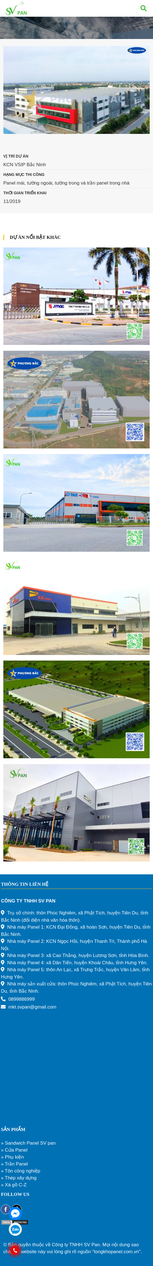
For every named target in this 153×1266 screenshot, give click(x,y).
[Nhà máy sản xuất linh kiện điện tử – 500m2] (76, 813)
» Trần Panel (14, 1164)
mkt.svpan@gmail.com (32, 1007)
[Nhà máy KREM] (76, 606)
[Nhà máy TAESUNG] (76, 503)
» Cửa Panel (14, 1150)
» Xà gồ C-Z (13, 1185)
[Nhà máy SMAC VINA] (76, 296)
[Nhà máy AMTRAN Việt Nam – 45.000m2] (76, 709)
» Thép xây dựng (18, 1178)
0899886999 (21, 999)
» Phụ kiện (12, 1157)
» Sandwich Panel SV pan (28, 1143)
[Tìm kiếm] (143, 8)
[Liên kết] (16, 8)
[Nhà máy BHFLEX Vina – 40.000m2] (76, 399)
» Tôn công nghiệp (20, 1171)
